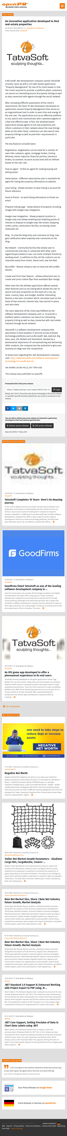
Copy (56, 389)
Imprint (9, 1126)
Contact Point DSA (49, 1126)
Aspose (7, 981)
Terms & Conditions (33, 1126)
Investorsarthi (10, 769)
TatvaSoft (23, 31)
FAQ (3, 1126)
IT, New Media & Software (34, 28)
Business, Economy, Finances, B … (26, 767)
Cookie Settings (17, 1128)
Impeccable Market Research (16, 895)
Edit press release (42, 425)
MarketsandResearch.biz (14, 855)
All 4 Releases (11, 706)
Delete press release (18, 425)
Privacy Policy (19, 1126)
